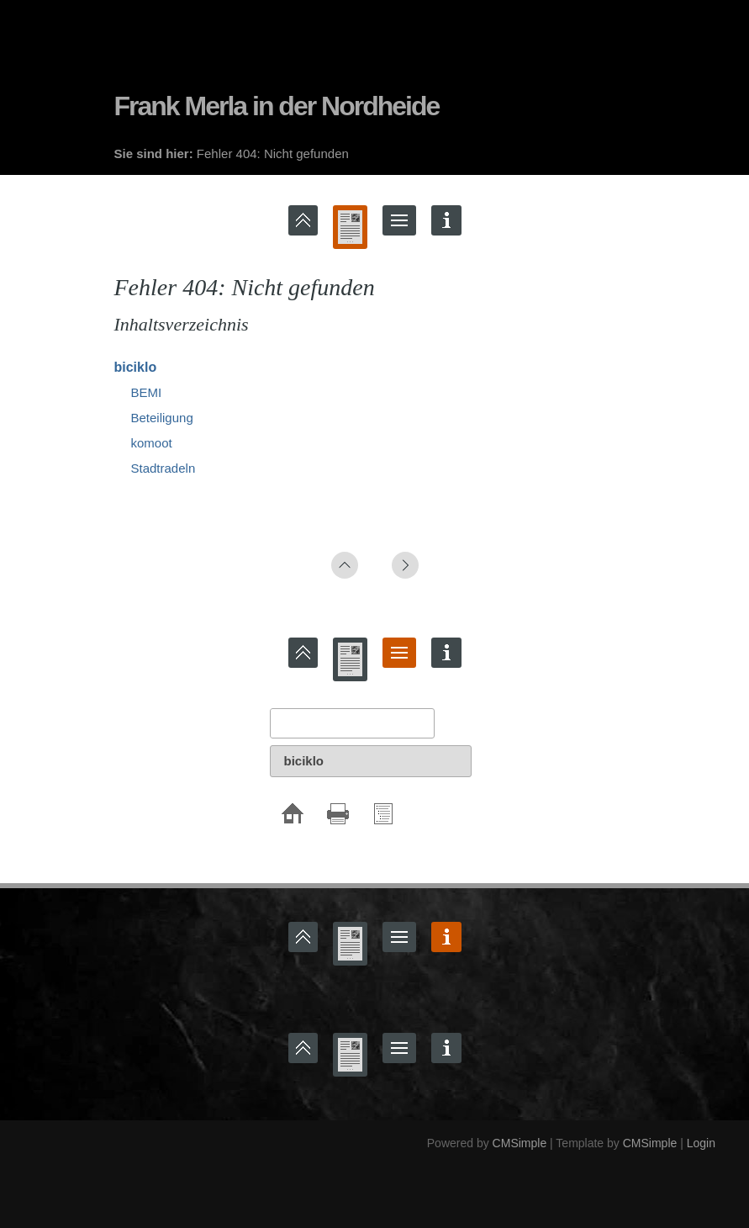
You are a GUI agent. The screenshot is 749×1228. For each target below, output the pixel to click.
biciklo (135, 367)
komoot (151, 443)
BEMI (146, 392)
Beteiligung (162, 417)
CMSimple (520, 1143)
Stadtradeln (163, 468)
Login (701, 1143)
